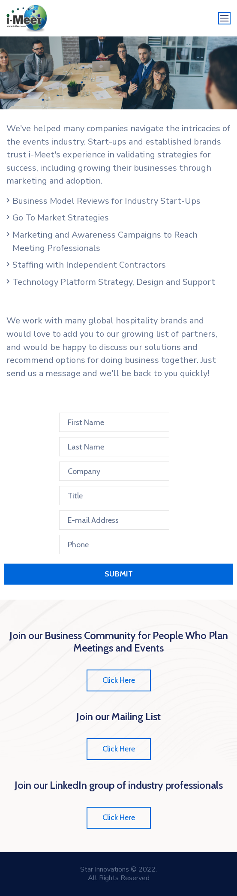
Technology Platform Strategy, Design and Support (113, 282)
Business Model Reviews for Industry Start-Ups (106, 201)
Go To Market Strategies (60, 217)
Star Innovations (104, 869)
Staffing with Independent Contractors (89, 265)
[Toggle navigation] (224, 18)
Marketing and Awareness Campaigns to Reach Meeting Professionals (105, 241)
